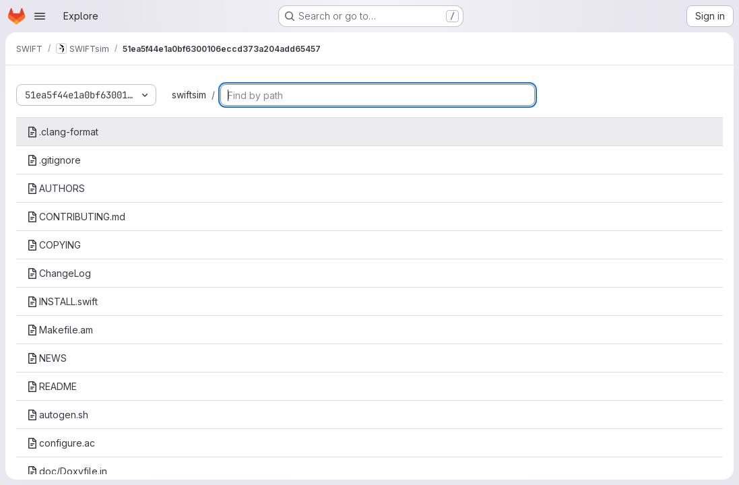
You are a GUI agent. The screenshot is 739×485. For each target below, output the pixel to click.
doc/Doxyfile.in (67, 471)
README (52, 386)
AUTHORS (56, 188)
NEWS (47, 358)
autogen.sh (57, 414)
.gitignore (54, 160)
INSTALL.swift (62, 301)
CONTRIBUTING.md (76, 216)
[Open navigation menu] (40, 16)
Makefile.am (60, 329)
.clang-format (62, 131)
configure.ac (61, 443)
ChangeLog (59, 273)
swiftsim (189, 94)
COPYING (54, 245)
